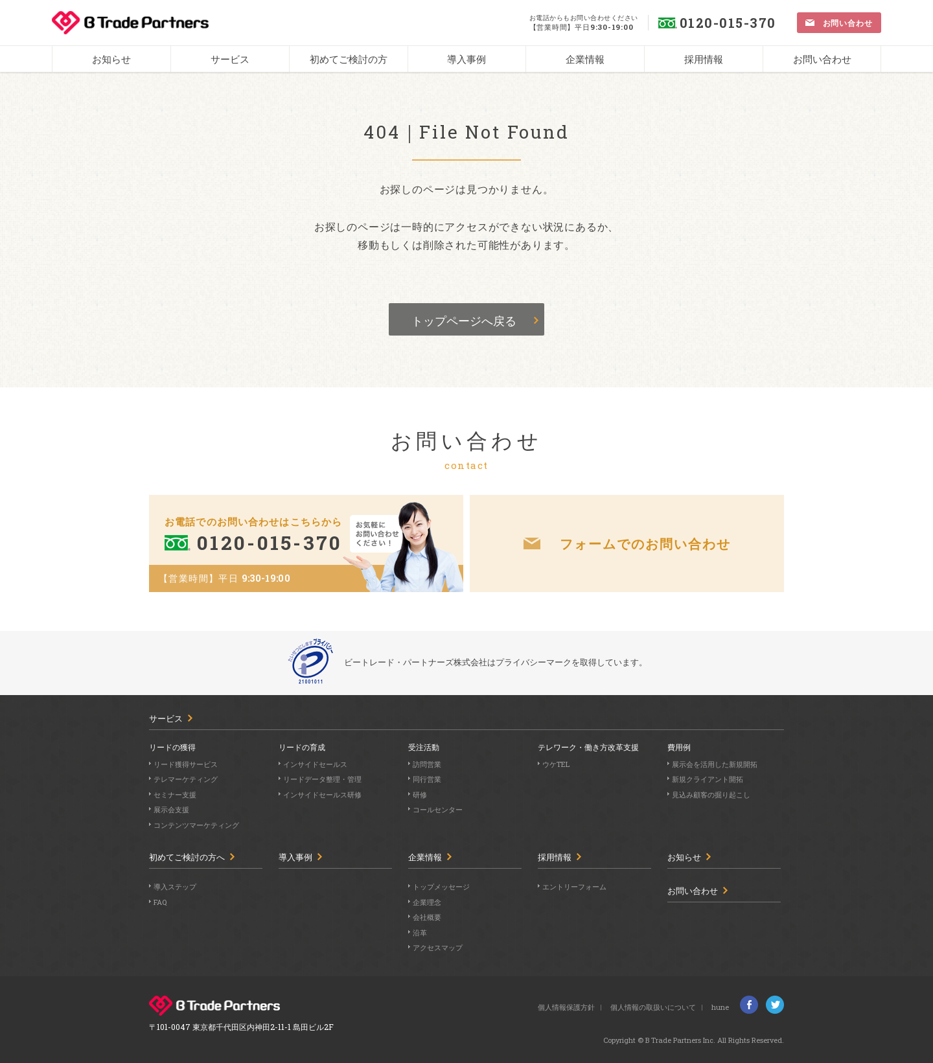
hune (720, 1007)
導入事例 (295, 857)
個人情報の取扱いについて (653, 1007)
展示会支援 (171, 809)
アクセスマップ (438, 947)
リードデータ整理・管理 (322, 779)
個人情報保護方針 (566, 1007)
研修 (420, 794)
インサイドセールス (315, 764)
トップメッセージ (441, 886)
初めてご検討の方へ (187, 857)
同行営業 (427, 779)
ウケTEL (556, 764)
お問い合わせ (692, 891)
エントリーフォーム (574, 886)
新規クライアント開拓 (707, 779)
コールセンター (438, 809)
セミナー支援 (175, 794)
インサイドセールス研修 (322, 794)
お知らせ (684, 857)
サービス (166, 718)
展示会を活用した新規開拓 (714, 764)
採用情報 (554, 857)
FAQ (160, 902)
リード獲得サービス (186, 764)
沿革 (420, 932)
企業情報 (425, 857)
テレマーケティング (186, 779)
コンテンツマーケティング (196, 825)
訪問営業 (427, 764)
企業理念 (427, 902)
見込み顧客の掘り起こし (711, 794)
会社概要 (427, 917)
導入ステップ (175, 886)
